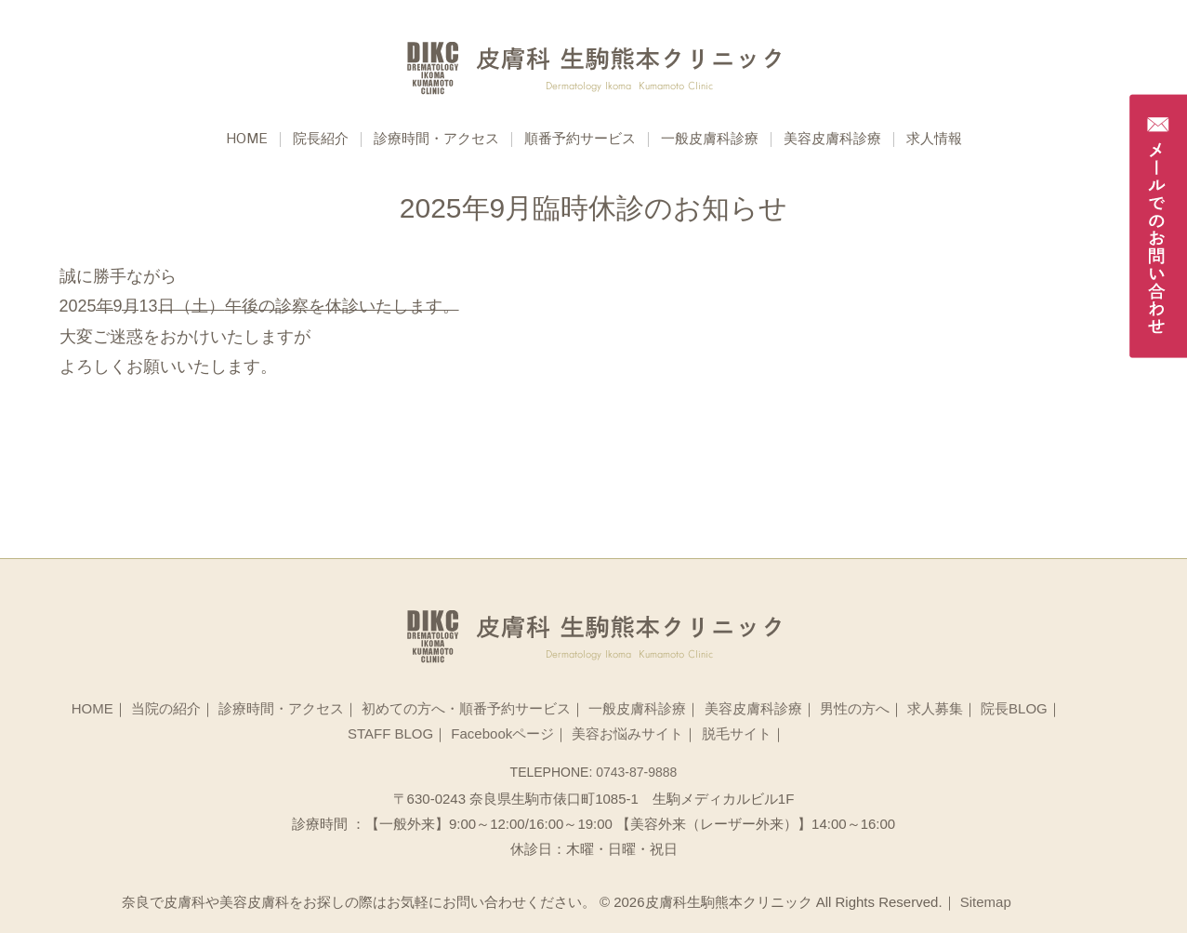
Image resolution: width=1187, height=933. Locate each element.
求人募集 (935, 708)
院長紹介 (321, 139)
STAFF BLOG (390, 733)
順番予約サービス (580, 139)
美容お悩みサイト (627, 733)
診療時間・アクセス (436, 139)
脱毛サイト (737, 733)
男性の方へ (855, 708)
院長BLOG (1014, 708)
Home (247, 139)
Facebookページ (502, 733)
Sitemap (985, 902)
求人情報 (934, 139)
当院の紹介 (166, 708)
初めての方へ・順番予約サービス (466, 708)
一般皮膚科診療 (709, 139)
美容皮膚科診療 (832, 139)
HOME (92, 708)
